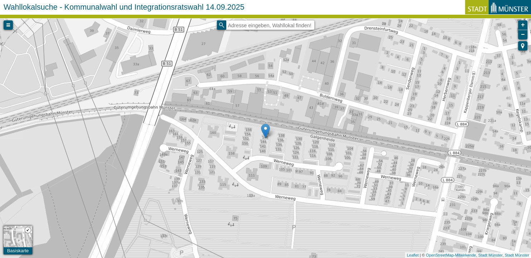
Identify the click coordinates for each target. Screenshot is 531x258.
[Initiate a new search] (221, 25)
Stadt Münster (490, 255)
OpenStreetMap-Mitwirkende (451, 255)
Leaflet (413, 255)
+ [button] (523, 25)
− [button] (523, 34)
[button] (522, 46)
